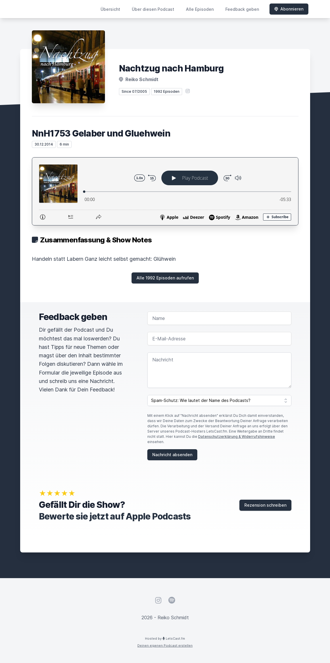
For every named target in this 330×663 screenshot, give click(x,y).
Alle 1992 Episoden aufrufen (165, 277)
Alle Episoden (200, 9)
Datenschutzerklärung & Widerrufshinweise (236, 436)
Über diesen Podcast (153, 9)
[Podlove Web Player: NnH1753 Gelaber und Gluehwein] (165, 191)
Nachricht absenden (172, 454)
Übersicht (110, 9)
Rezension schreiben (265, 505)
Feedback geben (242, 9)
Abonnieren (288, 8)
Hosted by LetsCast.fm (165, 638)
